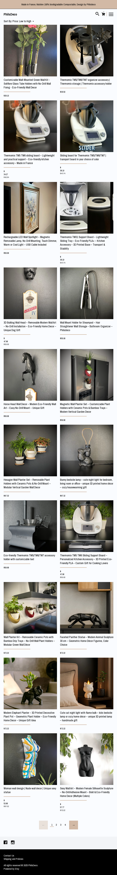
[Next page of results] (73, 825)
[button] (23, 21)
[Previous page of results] (43, 825)
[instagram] (13, 842)
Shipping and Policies (13, 859)
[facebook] (6, 842)
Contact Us (9, 855)
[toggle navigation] (111, 14)
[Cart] (103, 14)
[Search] (97, 14)
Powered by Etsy (11, 868)
